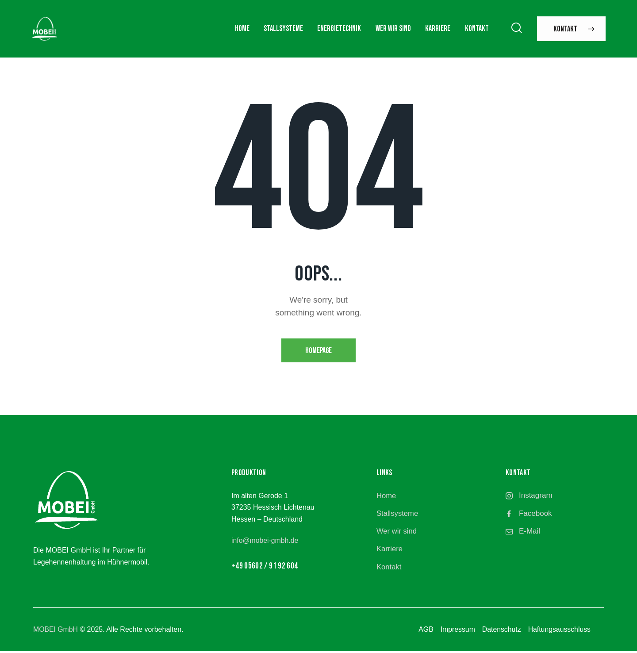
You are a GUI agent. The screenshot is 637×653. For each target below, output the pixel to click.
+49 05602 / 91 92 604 (264, 566)
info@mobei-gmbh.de (265, 541)
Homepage (318, 351)
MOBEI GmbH (55, 630)
